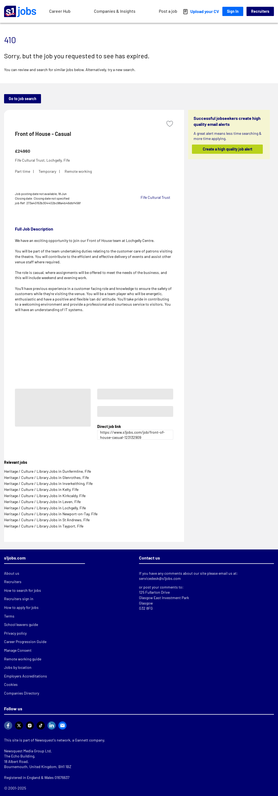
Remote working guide (22, 659)
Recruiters (260, 11)
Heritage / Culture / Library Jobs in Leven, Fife (42, 501)
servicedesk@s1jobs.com (160, 578)
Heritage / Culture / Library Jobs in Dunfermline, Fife (47, 471)
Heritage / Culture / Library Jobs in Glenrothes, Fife (46, 477)
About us (11, 573)
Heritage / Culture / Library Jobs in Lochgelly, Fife (45, 508)
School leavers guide (21, 624)
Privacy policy (15, 633)
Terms (9, 616)
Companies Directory (21, 693)
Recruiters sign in (18, 598)
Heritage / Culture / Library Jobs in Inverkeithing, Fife (48, 483)
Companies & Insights (114, 11)
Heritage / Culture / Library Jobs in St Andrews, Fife (47, 519)
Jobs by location (17, 667)
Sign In (233, 11)
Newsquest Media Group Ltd (27, 751)
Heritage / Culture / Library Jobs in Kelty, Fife (41, 489)
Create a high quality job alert (227, 149)
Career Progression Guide (25, 641)
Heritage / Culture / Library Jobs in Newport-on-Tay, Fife (50, 514)
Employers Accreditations (25, 676)
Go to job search (22, 98)
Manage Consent (17, 650)
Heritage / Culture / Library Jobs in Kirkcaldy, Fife (45, 495)
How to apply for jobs (21, 607)
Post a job (168, 11)
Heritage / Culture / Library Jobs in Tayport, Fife (43, 526)
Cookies (11, 684)
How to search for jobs (22, 590)
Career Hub (60, 11)
